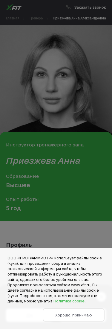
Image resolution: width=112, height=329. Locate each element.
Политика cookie (69, 301)
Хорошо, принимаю (73, 315)
